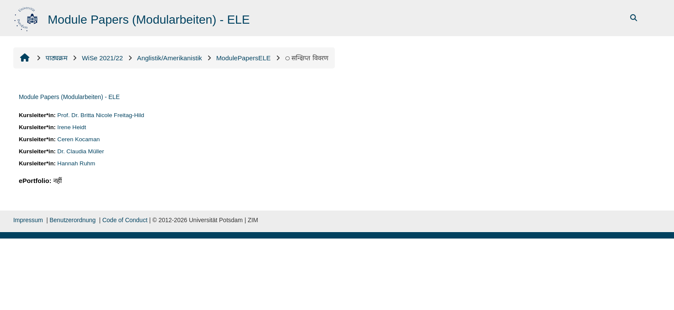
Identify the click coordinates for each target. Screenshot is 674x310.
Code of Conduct (124, 220)
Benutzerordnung (72, 220)
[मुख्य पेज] (27, 17)
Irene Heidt (71, 127)
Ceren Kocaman (78, 139)
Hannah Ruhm (76, 163)
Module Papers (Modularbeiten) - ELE (69, 96)
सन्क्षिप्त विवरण (306, 58)
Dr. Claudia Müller (80, 151)
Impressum (28, 220)
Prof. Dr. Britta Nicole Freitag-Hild (100, 115)
